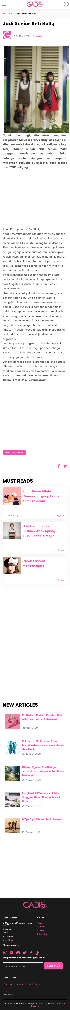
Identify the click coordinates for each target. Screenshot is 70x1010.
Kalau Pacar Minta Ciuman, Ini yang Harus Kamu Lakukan (41, 496)
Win (12, 984)
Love (10, 14)
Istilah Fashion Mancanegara (34, 563)
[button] (65, 466)
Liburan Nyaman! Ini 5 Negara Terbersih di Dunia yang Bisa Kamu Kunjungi (43, 771)
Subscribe (53, 966)
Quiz (6, 984)
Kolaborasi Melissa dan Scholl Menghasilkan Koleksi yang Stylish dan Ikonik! (43, 744)
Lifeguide (37, 36)
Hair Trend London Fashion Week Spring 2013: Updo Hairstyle (39, 531)
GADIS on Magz (36, 984)
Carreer (41, 930)
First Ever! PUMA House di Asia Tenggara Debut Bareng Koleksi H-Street (42, 797)
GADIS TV (21, 984)
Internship (42, 934)
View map (8, 940)
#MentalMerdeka (14, 452)
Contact (41, 927)
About (40, 923)
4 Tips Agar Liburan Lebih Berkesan (43, 819)
